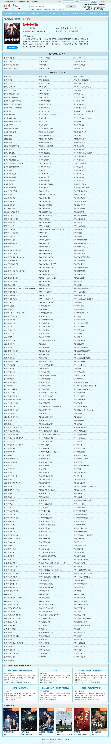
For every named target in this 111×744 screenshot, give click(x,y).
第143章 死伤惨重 (44, 240)
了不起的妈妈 (96, 732)
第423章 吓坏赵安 (79, 563)
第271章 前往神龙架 (10, 389)
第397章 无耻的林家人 (11, 535)
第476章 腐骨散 (44, 625)
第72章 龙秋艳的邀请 (80, 156)
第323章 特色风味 (44, 448)
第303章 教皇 (77, 424)
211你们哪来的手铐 (51, 700)
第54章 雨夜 (77, 135)
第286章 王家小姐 (10, 406)
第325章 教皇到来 (10, 452)
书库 (11, 13)
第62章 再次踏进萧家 (46, 146)
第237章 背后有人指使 (80, 347)
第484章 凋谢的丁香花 (11, 636)
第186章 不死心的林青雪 (81, 288)
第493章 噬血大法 (10, 646)
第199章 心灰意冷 (10, 306)
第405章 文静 (77, 542)
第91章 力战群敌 (9, 181)
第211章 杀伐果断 (9, 320)
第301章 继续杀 (9, 424)
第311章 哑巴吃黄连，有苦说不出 (50, 434)
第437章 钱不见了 (44, 580)
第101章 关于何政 (44, 191)
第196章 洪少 (8, 302)
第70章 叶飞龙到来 (10, 156)
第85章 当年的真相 (10, 174)
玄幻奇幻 (65, 13)
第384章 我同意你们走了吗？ (83, 518)
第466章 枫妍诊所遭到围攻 (13, 615)
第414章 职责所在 (79, 552)
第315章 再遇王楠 (79, 438)
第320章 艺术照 (44, 445)
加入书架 (12, 47)
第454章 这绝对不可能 (11, 601)
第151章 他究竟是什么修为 (13, 250)
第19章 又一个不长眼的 (11, 97)
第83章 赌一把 (43, 170)
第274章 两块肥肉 (10, 393)
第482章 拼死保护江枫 (46, 632)
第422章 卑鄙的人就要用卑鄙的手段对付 (52, 563)
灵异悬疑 (84, 13)
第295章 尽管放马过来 (11, 417)
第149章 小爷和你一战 (46, 247)
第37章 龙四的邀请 (10, 118)
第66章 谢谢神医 (79, 149)
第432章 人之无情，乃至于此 (83, 573)
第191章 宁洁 (43, 295)
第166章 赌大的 (9, 267)
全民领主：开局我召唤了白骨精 (90, 688)
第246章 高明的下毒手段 (81, 358)
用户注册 (104, 1)
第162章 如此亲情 (79, 261)
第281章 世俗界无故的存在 (47, 400)
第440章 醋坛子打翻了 (46, 584)
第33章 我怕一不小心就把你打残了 (85, 111)
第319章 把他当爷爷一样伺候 (13, 445)
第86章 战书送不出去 (46, 174)
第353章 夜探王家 (44, 483)
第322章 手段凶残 (10, 448)
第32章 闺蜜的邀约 (45, 111)
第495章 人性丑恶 (44, 68)
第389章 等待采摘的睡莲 (47, 525)
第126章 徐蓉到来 (79, 219)
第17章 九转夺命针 (45, 94)
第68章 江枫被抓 (44, 153)
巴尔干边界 (25, 732)
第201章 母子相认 (79, 306)
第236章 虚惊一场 (44, 347)
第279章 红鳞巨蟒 (79, 396)
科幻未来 (31, 13)
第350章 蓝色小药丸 (45, 479)
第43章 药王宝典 (9, 125)
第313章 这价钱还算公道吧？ (13, 438)
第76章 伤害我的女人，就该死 (14, 163)
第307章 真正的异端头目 (12, 431)
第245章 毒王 (43, 358)
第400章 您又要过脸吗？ (12, 539)
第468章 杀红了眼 (79, 615)
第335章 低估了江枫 (45, 462)
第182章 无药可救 (44, 285)
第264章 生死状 (78, 379)
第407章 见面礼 (44, 545)
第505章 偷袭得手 (71, 31)
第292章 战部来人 (10, 413)
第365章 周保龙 (44, 497)
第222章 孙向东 (78, 330)
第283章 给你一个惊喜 (11, 403)
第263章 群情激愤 (44, 379)
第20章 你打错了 (44, 97)
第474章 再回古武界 (80, 622)
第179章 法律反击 (44, 281)
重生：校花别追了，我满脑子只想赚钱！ (55, 688)
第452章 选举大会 (44, 598)
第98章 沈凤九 (43, 188)
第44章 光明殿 (43, 125)
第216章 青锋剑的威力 (80, 323)
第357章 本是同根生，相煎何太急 (84, 486)
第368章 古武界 (44, 500)
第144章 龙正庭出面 (80, 240)
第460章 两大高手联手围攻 (13, 608)
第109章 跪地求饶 (10, 201)
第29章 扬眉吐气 (44, 108)
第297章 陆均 (77, 417)
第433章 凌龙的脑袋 (10, 577)
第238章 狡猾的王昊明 (11, 351)
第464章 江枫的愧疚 (45, 611)
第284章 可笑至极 (44, 403)
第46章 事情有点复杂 (11, 128)
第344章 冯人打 (44, 472)
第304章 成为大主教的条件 (13, 427)
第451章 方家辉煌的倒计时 (13, 598)
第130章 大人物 (9, 226)
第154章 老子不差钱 (10, 254)
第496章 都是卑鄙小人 (11, 68)
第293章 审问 (43, 413)
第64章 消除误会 (9, 149)
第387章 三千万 (78, 521)
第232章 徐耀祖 (9, 344)
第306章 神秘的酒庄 (80, 427)
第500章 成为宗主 (79, 61)
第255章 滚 (77, 368)
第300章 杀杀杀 (78, 420)
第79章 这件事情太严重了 (12, 167)
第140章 (13, 700)
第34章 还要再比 (9, 115)
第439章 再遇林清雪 (10, 584)
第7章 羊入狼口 (9, 83)
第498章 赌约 (43, 65)
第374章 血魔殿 (44, 507)
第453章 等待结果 (79, 598)
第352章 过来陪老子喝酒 (12, 483)
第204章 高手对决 (79, 309)
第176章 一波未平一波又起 (47, 278)
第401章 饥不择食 (44, 539)
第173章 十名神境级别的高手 (48, 274)
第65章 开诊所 (43, 149)
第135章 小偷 (77, 229)
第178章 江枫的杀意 (10, 281)
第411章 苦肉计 (78, 549)
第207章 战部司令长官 (80, 313)
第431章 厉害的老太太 (46, 573)
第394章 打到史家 (10, 532)
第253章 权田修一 (10, 368)
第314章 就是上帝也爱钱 (47, 438)
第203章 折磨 (43, 309)
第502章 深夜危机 (10, 61)
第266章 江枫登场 (44, 382)
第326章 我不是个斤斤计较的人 (49, 452)
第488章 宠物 (43, 639)
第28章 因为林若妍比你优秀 (13, 108)
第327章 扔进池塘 (79, 452)
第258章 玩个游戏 (79, 372)
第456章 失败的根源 (80, 601)
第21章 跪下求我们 (79, 97)
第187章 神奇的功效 (10, 292)
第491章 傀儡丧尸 (44, 643)
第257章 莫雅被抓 (44, 372)
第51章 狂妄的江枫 (79, 132)
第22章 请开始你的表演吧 (12, 101)
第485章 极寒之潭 (44, 636)
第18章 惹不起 (78, 94)
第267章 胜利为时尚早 (80, 382)
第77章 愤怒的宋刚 (45, 163)
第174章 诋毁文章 (79, 274)
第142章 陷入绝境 (10, 240)
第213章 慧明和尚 (79, 320)
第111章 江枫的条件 (80, 201)
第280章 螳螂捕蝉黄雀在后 (13, 400)
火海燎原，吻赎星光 (46, 732)
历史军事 (102, 13)
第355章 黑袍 (8, 486)
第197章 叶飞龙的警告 (46, 302)
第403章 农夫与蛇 (10, 542)
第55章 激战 (8, 139)
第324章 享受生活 (79, 448)
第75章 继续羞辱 (79, 160)
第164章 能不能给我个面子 (47, 264)
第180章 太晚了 (78, 281)
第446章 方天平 (44, 591)
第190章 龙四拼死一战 (11, 295)
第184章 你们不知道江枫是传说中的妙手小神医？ (20, 288)
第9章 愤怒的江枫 (79, 83)
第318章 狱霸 (77, 441)
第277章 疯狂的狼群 (10, 396)
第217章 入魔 (8, 327)
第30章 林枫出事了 (79, 108)
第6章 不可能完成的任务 (81, 80)
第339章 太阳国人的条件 (81, 466)
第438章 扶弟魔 (78, 580)
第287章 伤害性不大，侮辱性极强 (50, 406)
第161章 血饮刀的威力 (46, 261)
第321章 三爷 (77, 445)
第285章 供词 (77, 403)
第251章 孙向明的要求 (46, 365)
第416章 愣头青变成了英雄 (47, 556)
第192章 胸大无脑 (79, 295)
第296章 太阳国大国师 (46, 417)
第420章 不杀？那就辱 (80, 559)
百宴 (55, 670)
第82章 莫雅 (8, 170)
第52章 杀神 (8, 135)
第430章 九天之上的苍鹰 (12, 573)
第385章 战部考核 (10, 521)
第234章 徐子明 (78, 344)
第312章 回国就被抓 (80, 434)
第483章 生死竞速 (79, 632)
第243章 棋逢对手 (79, 354)
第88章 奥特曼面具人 (11, 177)
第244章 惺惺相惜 (10, 358)
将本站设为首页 (10, 1)
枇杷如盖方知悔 (9, 732)
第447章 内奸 (77, 591)
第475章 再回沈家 (10, 625)
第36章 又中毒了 (79, 115)
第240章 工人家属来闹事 (81, 351)
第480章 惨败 (77, 629)
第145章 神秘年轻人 (10, 243)
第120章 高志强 (78, 212)
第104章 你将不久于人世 (47, 194)
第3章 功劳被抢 (78, 76)
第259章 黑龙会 (9, 375)
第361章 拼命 (8, 493)
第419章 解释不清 (44, 559)
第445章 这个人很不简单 (12, 591)
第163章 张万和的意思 (11, 264)
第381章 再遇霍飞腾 (80, 514)
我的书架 (61, 10)
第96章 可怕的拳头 (79, 184)
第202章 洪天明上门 (10, 309)
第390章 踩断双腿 (79, 525)
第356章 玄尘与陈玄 (45, 486)
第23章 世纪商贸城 (45, 101)
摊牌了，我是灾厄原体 (20, 688)
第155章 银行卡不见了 (46, 254)
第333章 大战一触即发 (80, 459)
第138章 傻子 (77, 233)
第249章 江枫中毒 (79, 361)
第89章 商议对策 (44, 177)
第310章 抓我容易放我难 (12, 434)
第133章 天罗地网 (10, 229)
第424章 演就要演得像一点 (13, 566)
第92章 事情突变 (44, 181)
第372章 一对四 (78, 504)
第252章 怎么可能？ (80, 365)
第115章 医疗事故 (9, 208)
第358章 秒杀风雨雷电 (11, 490)
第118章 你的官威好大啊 (12, 212)
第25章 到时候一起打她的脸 (13, 104)
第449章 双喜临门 (44, 594)
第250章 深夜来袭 (10, 365)
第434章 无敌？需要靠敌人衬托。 (90, 700)
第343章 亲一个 (9, 472)
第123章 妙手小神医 (80, 215)
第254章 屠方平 (44, 368)
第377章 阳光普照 (44, 511)
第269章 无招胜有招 (45, 386)
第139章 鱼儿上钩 (10, 236)
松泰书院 (14, 7)
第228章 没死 (77, 337)
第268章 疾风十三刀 (10, 386)
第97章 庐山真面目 (10, 188)
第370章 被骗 (8, 504)
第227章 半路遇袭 (44, 337)
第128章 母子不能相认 (46, 222)
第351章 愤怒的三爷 (80, 479)
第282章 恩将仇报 (79, 400)
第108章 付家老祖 (79, 198)
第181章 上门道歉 (10, 285)
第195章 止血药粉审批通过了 (83, 299)
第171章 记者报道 (79, 271)
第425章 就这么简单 (45, 566)
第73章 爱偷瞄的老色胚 (11, 160)
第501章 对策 (43, 61)
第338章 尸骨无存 (44, 466)
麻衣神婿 (77, 732)
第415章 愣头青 (9, 556)
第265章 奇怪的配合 (10, 382)
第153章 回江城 (78, 250)
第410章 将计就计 (44, 549)
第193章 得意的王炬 (10, 299)
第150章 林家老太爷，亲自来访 (20, 682)
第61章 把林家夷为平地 (11, 146)
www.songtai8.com (98, 7)
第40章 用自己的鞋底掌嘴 (12, 121)
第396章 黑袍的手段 (80, 532)
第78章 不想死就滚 (79, 163)
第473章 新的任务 (44, 622)
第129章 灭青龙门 (79, 222)
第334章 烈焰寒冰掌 (10, 462)
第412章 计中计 (9, 552)
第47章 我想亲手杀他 (46, 128)
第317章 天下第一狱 (45, 441)
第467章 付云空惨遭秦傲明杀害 (49, 615)
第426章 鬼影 (77, 566)
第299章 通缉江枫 (44, 420)
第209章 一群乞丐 (44, 316)
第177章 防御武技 (79, 278)
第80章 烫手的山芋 (45, 167)
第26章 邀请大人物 (45, 104)
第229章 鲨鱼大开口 (10, 340)
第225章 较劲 (77, 333)
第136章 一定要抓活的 (11, 233)
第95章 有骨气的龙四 (46, 184)
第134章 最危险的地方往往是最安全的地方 (53, 229)
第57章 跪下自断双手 (80, 139)
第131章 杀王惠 (44, 226)
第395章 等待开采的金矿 (47, 532)
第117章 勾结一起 (79, 208)
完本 (24, 13)
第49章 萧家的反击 (10, 132)
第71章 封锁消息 (44, 156)
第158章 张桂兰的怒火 (46, 257)
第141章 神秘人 (78, 236)
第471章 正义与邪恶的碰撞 (82, 618)
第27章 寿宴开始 (79, 104)
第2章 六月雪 (43, 76)
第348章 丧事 (77, 476)
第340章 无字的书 (10, 469)
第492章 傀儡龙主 (79, 643)
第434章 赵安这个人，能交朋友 (49, 577)
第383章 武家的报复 (45, 518)
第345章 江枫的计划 (80, 472)
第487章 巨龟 (8, 639)
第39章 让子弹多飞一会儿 (82, 118)
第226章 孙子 (8, 337)
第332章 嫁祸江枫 (44, 459)
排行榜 (17, 13)
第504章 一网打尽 (44, 58)
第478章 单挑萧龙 (10, 629)
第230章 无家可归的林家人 (47, 340)
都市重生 (40, 13)
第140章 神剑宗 (44, 236)
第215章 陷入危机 (44, 323)
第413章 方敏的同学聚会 (47, 552)
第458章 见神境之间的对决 (47, 605)
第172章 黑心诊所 (10, 274)
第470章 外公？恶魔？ (46, 618)
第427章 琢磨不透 (10, 570)
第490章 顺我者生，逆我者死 (13, 643)
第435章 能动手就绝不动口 (82, 577)
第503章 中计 (77, 58)
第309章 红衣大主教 (80, 431)
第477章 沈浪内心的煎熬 (81, 625)
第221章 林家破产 (44, 330)
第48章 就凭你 (78, 128)
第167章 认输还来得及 (46, 267)
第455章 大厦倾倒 (44, 601)
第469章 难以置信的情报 (12, 618)
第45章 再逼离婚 (79, 125)
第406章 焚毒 (8, 545)
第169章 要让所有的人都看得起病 (15, 271)
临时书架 (54, 10)
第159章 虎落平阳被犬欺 (81, 257)
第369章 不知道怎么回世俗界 (83, 500)
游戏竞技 (93, 13)
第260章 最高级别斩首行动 (47, 375)
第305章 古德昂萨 (44, 427)
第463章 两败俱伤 (10, 611)
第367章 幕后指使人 (10, 500)
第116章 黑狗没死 (44, 208)
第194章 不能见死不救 (46, 299)
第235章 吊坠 (8, 347)
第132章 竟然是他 (79, 226)
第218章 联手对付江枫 (46, 327)
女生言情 (75, 13)
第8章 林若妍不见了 (45, 83)
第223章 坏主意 (9, 333)
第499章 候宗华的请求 (11, 65)
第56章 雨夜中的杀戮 (46, 139)
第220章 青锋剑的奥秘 (11, 330)
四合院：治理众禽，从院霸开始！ (90, 670)
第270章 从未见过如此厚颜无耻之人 (85, 386)
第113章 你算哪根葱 (45, 205)
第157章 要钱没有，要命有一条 (14, 257)
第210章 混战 (77, 316)
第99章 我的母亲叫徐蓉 (81, 188)
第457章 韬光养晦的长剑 (12, 605)
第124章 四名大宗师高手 (12, 219)
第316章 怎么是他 (10, 441)
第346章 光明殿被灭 (10, 476)
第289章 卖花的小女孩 (11, 410)
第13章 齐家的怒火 (10, 90)
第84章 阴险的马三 (79, 170)
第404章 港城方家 (44, 542)
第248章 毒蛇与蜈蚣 (45, 361)
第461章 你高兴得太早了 (47, 608)
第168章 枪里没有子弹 (80, 267)
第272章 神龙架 (44, 389)
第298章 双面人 (9, 420)
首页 (5, 13)
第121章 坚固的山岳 (10, 215)
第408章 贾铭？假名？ (80, 545)
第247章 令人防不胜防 (11, 361)
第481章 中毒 (8, 632)
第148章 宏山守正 (10, 247)
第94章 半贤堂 (8, 184)
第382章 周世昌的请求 (11, 518)
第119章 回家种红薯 (45, 212)
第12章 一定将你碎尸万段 (82, 87)
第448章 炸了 (8, 594)
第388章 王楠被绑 (10, 525)
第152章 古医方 (44, 250)
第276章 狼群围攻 (79, 393)
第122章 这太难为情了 (46, 215)
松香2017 (60, 732)
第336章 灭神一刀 (79, 462)
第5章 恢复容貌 (44, 80)
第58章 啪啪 (8, 142)
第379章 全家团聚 (10, 514)
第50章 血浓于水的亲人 (46, 132)
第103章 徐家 (8, 194)
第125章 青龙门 (44, 219)
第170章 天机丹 (44, 271)
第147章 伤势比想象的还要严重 (83, 243)
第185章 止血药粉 (44, 288)
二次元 (48, 13)
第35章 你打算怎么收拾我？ (48, 115)
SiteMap (66, 740)
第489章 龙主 (77, 639)
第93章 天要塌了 (79, 181)
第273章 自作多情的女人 (81, 389)
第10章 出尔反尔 (9, 87)
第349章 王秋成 (9, 479)
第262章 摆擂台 (9, 379)
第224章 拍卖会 (44, 333)
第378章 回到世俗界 (80, 511)
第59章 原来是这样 (45, 142)
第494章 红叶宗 (78, 68)
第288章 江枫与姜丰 (80, 406)
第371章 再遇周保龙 (45, 504)
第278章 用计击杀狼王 (46, 396)
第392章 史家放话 (44, 528)
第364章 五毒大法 (10, 497)
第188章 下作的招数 (45, 292)
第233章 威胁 (43, 344)
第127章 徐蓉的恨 (10, 222)
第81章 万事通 (78, 167)
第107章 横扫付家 (44, 198)
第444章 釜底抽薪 (79, 587)
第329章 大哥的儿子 (45, 455)
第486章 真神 (77, 636)
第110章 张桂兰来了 (45, 201)
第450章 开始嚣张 (79, 594)
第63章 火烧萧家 (79, 146)
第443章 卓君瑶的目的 (46, 587)
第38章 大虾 (43, 118)
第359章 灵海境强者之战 (47, 490)
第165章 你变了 (78, 264)
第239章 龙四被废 (44, 351)
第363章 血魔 (77, 493)
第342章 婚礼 (77, 469)
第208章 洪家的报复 (10, 316)
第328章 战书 (8, 455)
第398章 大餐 (43, 535)
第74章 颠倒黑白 (44, 160)
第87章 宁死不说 (79, 174)
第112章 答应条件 (9, 205)
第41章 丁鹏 (43, 121)
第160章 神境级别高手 (11, 261)
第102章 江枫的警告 (80, 191)
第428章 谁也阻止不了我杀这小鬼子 (51, 570)
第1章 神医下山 (9, 76)
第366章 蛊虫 (77, 497)
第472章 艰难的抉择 (10, 622)
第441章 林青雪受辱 (80, 584)
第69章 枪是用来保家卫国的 (82, 153)
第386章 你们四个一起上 (47, 521)
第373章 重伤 (8, 507)
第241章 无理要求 (10, 354)
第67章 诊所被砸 (9, 153)
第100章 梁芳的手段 (10, 191)
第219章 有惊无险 (79, 327)
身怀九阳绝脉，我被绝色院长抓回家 (20, 670)
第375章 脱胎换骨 (79, 507)
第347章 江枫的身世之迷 (47, 476)
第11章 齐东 (43, 87)
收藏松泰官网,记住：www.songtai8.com (30, 1)
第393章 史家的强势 (80, 528)
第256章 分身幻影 (10, 372)
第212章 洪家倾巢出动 (46, 320)
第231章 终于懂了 (79, 340)
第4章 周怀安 (8, 80)
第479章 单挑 (43, 629)
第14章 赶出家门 (44, 90)
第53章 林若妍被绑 (45, 135)
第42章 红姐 (77, 121)
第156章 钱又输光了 (80, 254)
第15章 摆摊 (77, 90)
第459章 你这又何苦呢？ (81, 605)
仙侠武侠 (56, 13)
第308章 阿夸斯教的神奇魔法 (48, 431)
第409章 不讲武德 (10, 549)
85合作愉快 (49, 682)
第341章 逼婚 (43, 469)
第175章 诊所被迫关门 (11, 278)
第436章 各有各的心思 (11, 580)
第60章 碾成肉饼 (79, 142)
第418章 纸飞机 (9, 559)
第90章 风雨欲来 (79, 177)
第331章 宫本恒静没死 (11, 459)
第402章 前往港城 (79, 539)
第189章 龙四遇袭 (79, 292)
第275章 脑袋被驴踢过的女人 (48, 393)
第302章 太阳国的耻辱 (46, 424)
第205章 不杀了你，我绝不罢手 (14, 313)
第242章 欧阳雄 (44, 354)
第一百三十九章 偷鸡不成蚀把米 (90, 682)
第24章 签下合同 (79, 101)
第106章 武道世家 (10, 198)
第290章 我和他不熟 (45, 410)
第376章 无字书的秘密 (11, 511)
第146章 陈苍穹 (44, 243)
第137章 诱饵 (43, 233)
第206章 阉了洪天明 (45, 313)
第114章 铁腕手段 (79, 205)
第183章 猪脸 (77, 285)
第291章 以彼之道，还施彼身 (83, 410)
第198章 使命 (77, 302)
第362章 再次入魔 (44, 493)
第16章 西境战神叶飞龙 (11, 94)
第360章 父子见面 (79, 490)
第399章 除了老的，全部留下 (83, 535)
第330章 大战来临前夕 (80, 455)
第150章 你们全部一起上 (81, 247)
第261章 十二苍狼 (79, 375)
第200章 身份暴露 (44, 306)
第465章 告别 (77, 611)
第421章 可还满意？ (10, 563)
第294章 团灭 (77, 413)
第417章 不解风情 (79, 556)
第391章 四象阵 (9, 528)
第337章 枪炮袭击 (10, 466)
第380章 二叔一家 (44, 514)
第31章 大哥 (8, 111)
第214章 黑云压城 (10, 323)
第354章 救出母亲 (79, 483)
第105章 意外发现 (79, 194)
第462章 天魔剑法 (79, 608)
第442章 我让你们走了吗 (12, 587)
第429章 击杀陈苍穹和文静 (82, 570)
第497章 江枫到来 (79, 65)
